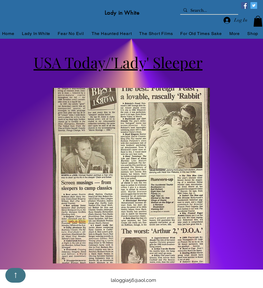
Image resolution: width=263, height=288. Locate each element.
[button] (257, 21)
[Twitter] (253, 5)
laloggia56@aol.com (133, 280)
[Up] (15, 275)
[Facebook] (244, 5)
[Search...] (208, 10)
